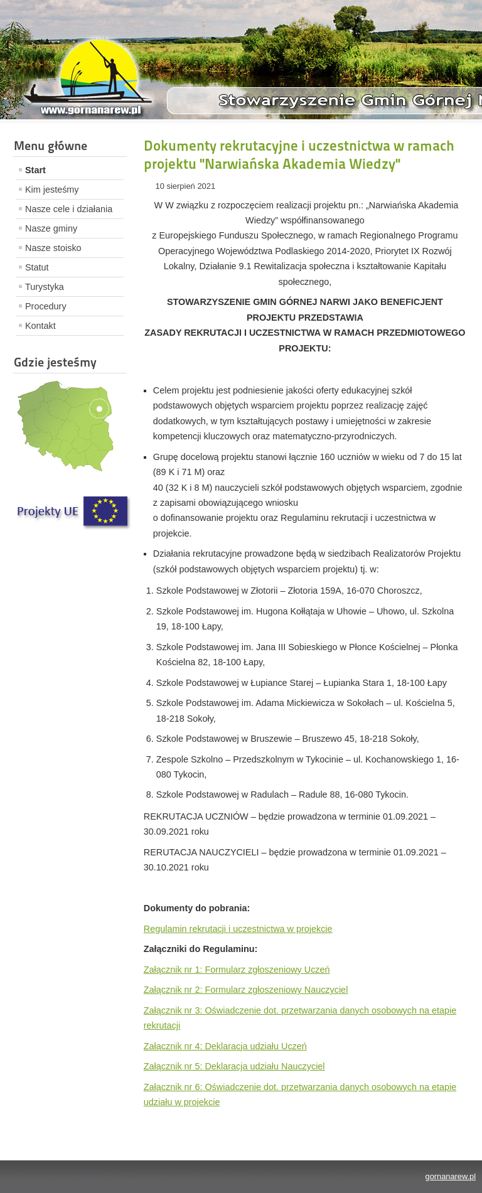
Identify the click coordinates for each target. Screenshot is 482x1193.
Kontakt (40, 326)
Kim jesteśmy (52, 190)
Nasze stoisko (53, 248)
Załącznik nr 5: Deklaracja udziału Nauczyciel (234, 1066)
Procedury (46, 306)
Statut (37, 267)
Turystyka (44, 287)
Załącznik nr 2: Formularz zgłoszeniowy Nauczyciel (246, 990)
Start (35, 170)
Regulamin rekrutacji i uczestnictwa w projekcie (238, 929)
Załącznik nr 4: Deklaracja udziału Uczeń (225, 1046)
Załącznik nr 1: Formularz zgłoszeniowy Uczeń (237, 970)
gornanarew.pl (451, 1176)
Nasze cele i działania (68, 209)
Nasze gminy (51, 228)
